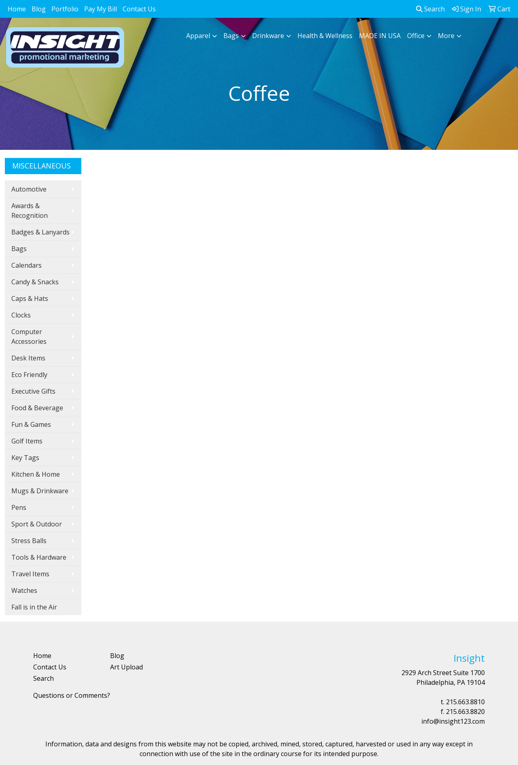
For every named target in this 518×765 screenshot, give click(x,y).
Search (430, 8)
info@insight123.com (453, 721)
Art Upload (126, 667)
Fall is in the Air (34, 607)
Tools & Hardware (38, 557)
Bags (231, 35)
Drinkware (268, 35)
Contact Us (139, 8)
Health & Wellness (324, 35)
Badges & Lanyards (40, 232)
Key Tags (25, 457)
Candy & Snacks (35, 281)
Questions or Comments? (71, 695)
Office (416, 35)
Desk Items (28, 358)
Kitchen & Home (35, 474)
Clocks (21, 315)
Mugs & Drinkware (39, 490)
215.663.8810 (465, 701)
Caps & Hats (29, 298)
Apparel (198, 35)
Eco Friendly (29, 374)
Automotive (29, 189)
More (446, 35)
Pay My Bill (100, 8)
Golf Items (26, 441)
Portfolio (65, 8)
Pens (18, 507)
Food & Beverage (37, 407)
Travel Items (30, 573)
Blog (39, 8)
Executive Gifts (33, 391)
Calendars (26, 265)
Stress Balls (29, 540)
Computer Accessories (29, 336)
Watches (24, 590)
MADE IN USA (380, 35)
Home (17, 8)
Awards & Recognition (29, 210)
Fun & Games (31, 424)
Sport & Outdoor (36, 524)
